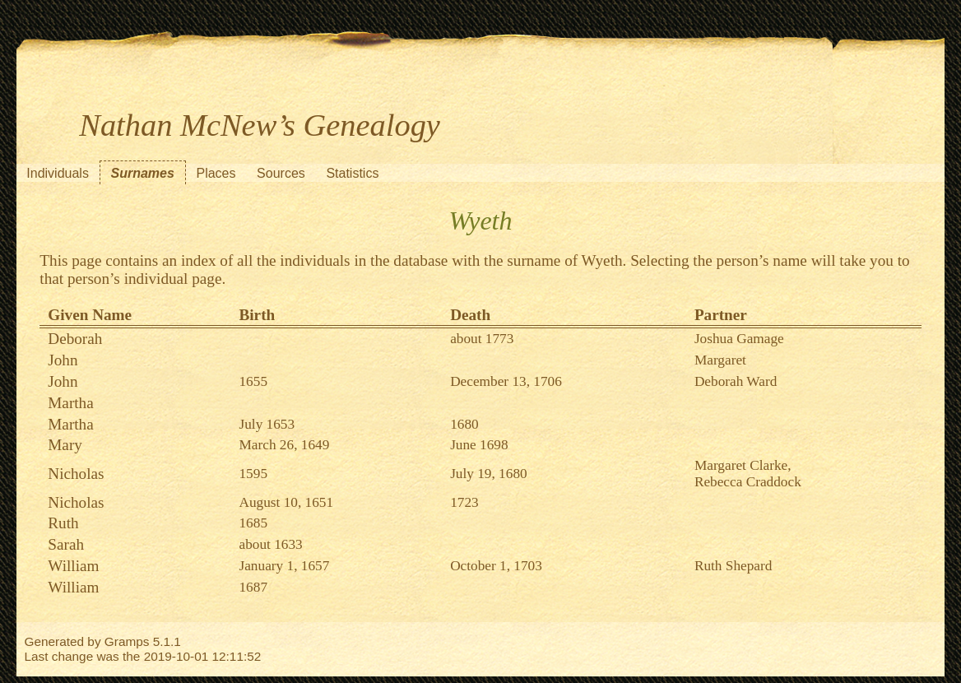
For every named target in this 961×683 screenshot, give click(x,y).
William (73, 565)
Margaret (720, 360)
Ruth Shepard (733, 566)
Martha (70, 402)
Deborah (75, 338)
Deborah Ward (735, 381)
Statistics (352, 173)
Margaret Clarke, (743, 465)
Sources (281, 173)
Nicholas (76, 473)
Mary (65, 444)
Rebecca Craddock (747, 482)
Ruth (63, 523)
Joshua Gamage (739, 338)
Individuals (57, 173)
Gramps (127, 641)
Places (215, 173)
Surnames (142, 173)
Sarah (66, 544)
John (62, 360)
